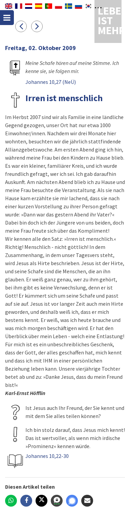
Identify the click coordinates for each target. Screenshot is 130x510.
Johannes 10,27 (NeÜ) (50, 81)
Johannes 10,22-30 (47, 456)
